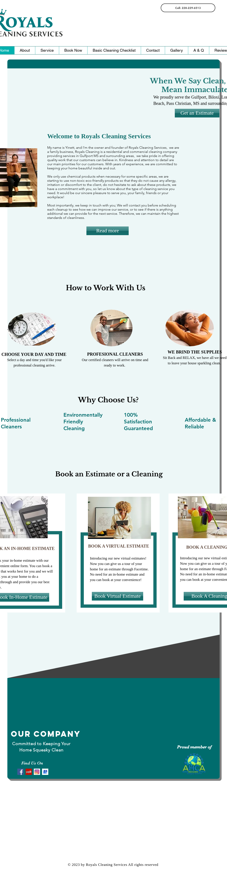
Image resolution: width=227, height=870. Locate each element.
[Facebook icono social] (20, 772)
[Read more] (107, 230)
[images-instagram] (37, 772)
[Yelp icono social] (29, 772)
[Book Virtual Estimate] (117, 596)
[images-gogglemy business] (45, 772)
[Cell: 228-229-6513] (188, 7)
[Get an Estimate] (197, 113)
